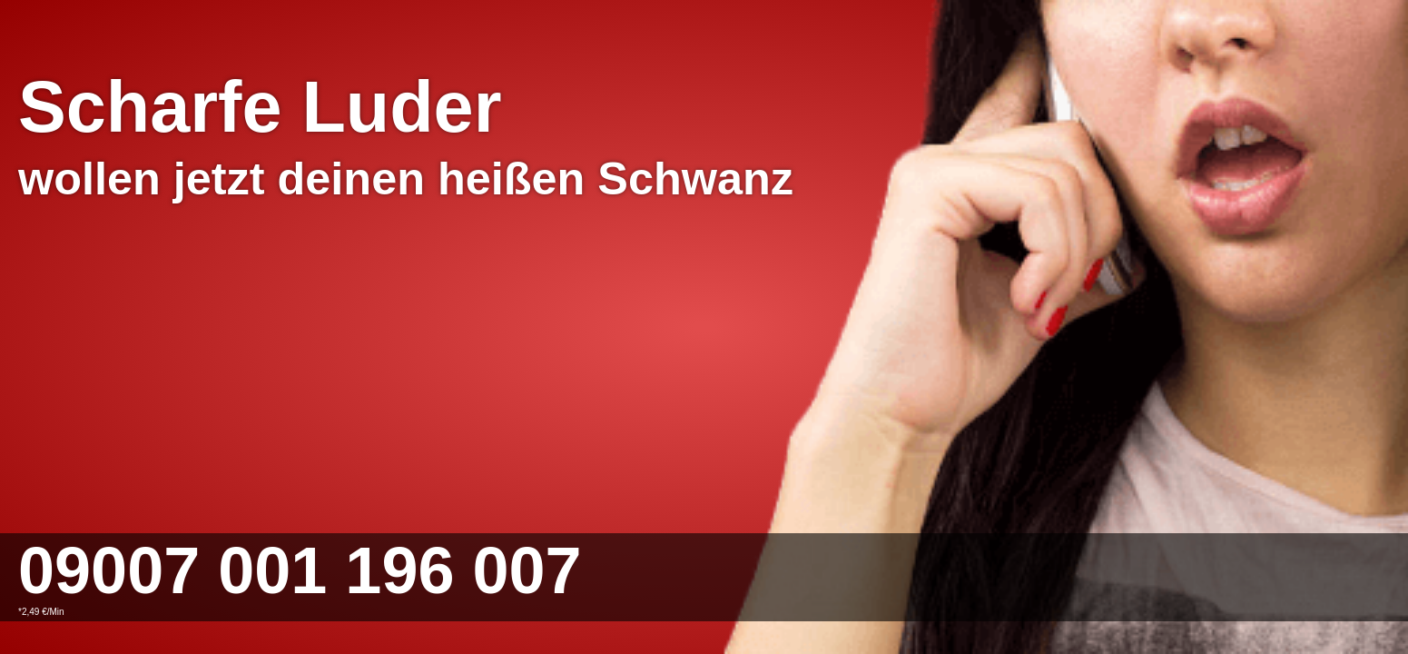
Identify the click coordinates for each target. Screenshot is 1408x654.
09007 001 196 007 (300, 570)
